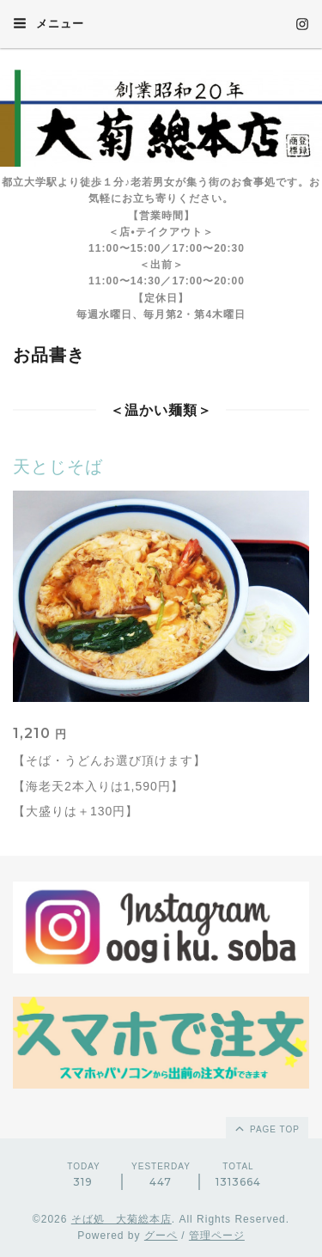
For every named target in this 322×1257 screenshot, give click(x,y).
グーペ (161, 1236)
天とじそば (58, 466)
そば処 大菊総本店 (121, 1219)
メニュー (48, 23)
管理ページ (217, 1236)
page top (266, 1128)
